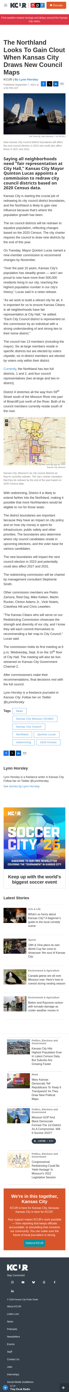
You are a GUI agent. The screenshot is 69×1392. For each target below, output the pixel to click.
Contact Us (13, 1359)
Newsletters (13, 1336)
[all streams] (64, 1387)
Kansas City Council (29, 726)
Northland (22, 734)
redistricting (23, 742)
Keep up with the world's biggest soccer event (34, 879)
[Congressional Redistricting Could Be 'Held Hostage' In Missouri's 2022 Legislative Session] (18, 1160)
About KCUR (14, 1306)
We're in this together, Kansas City (34, 1199)
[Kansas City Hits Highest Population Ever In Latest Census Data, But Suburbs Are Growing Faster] (18, 1046)
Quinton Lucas (46, 734)
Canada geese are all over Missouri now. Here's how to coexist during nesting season (46, 979)
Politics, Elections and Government (45, 1042)
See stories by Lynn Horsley (22, 786)
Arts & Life (34, 909)
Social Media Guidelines (20, 1382)
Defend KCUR (34, 1243)
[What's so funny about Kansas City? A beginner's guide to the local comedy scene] (15, 915)
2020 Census (48, 742)
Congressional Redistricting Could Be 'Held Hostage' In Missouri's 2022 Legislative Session (45, 1169)
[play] (5, 1387)
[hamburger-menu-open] (6, 5)
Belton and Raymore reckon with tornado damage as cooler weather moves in (45, 1006)
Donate (58, 5)
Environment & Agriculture (43, 970)
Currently (10, 369)
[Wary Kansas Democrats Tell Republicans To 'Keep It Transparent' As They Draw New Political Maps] (18, 1080)
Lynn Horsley (28, 79)
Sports (32, 939)
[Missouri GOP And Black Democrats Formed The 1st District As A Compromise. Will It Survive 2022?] (18, 1115)
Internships (13, 1374)
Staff (9, 1352)
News (19, 711)
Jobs (9, 1367)
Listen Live (13, 1314)
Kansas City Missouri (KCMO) (35, 718)
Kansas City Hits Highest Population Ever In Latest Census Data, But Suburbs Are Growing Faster (47, 1056)
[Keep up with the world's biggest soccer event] (34, 838)
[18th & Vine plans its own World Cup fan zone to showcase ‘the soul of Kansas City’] (15, 946)
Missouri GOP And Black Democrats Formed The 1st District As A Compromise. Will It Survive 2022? (46, 1125)
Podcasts (12, 1329)
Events (11, 1344)
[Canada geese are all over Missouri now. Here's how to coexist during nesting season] (15, 976)
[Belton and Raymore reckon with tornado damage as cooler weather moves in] (15, 1003)
